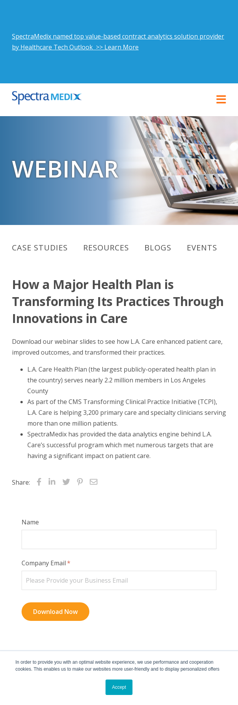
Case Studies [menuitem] (40, 247)
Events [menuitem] (202, 247)
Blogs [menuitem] (157, 247)
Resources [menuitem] (106, 247)
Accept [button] (119, 687)
